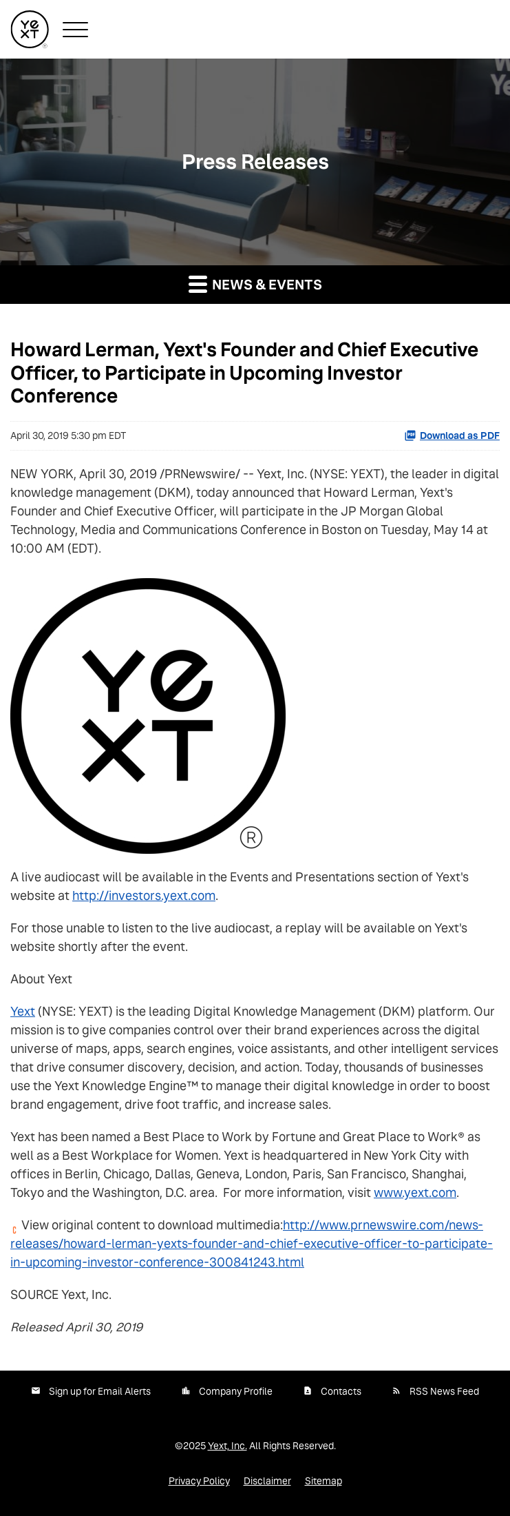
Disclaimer (267, 1481)
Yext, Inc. (227, 1446)
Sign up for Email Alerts (100, 1391)
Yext (22, 1011)
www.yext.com (415, 1192)
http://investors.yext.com (143, 895)
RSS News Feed (444, 1391)
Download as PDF (452, 435)
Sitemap (323, 1481)
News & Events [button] (255, 284)
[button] (75, 30)
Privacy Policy (199, 1481)
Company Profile (236, 1391)
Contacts (341, 1391)
